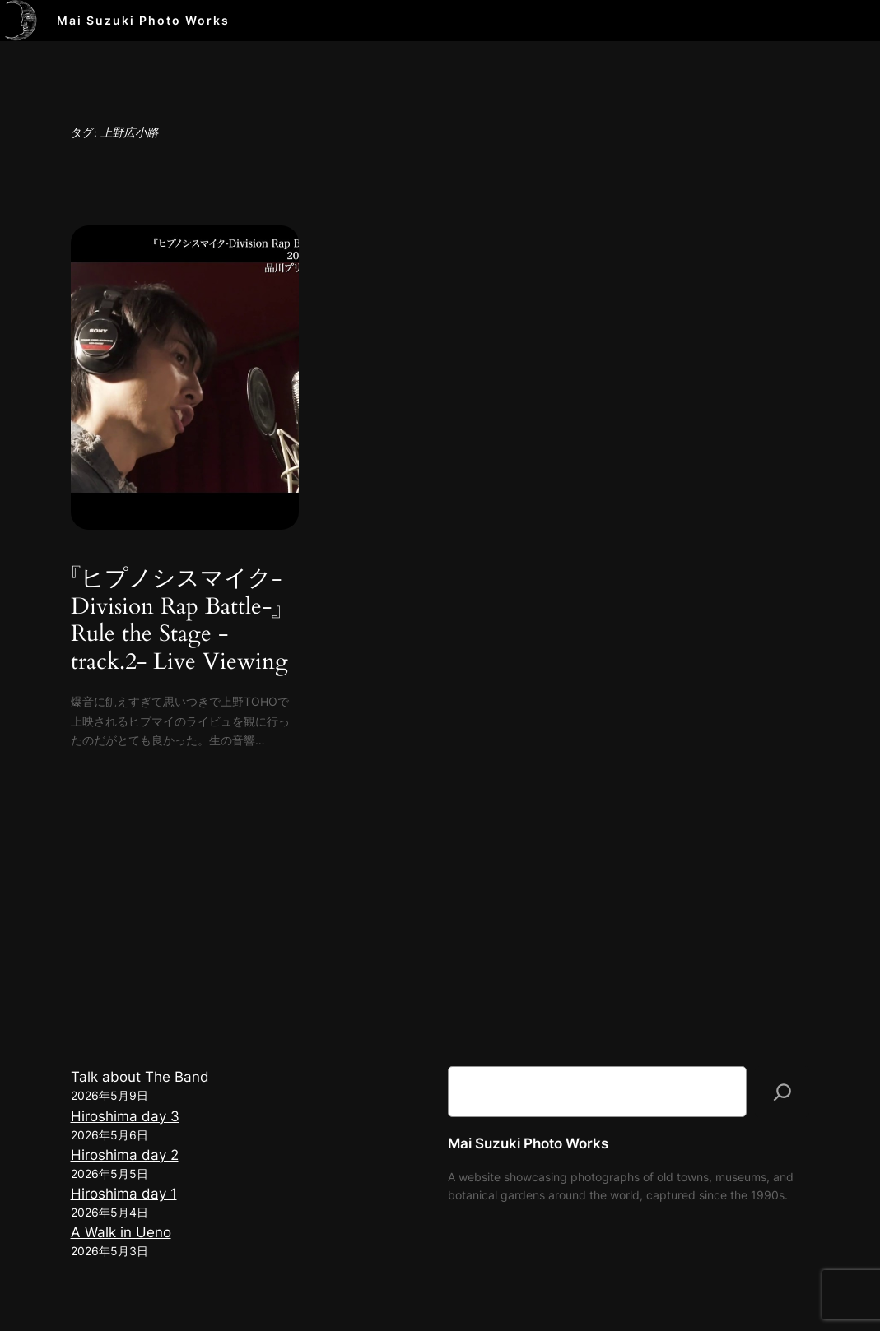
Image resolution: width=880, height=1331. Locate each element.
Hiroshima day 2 (125, 1155)
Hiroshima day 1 (124, 1193)
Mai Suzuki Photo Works (143, 20)
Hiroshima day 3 (125, 1116)
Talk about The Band (140, 1077)
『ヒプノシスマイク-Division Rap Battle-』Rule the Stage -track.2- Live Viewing (179, 620)
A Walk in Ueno (121, 1232)
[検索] (782, 1091)
